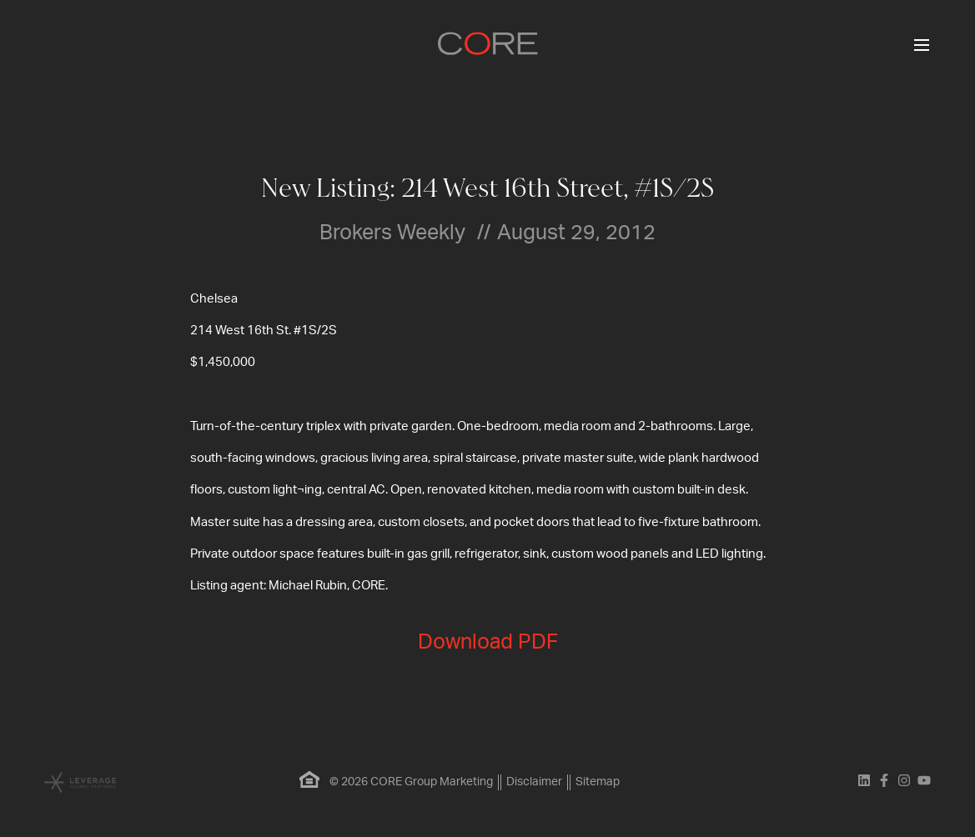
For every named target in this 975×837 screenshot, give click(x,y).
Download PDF (488, 642)
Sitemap (597, 782)
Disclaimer (534, 782)
